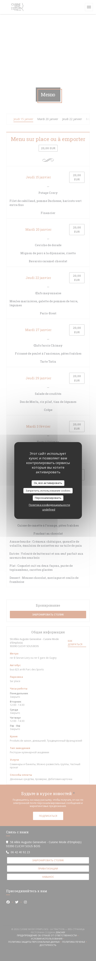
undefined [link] (48, 509)
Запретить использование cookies (48, 490)
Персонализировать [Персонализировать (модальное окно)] (48, 498)
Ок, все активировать (48, 483)
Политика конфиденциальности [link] (49, 505)
